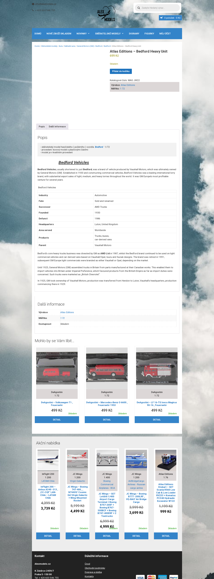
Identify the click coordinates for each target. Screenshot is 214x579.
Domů (37, 46)
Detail (57, 393)
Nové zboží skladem (59, 33)
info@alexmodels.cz (45, 3)
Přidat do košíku (121, 71)
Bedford (107, 46)
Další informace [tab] (57, 100)
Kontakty (89, 550)
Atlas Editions (128, 85)
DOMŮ (38, 33)
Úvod (87, 537)
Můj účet (165, 33)
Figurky (149, 33)
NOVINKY (85, 33)
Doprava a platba (93, 546)
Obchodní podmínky (95, 542)
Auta (61, 46)
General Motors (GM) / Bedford (89, 46)
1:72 (122, 88)
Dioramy (134, 33)
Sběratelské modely (111, 33)
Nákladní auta (69, 46)
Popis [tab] (42, 100)
